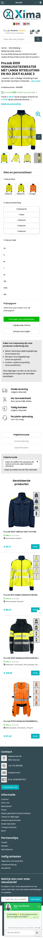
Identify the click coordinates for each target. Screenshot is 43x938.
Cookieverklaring (8, 864)
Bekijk (35, 546)
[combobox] (18, 39)
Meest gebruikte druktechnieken (16, 813)
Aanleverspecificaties (11, 820)
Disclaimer (6, 868)
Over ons (5, 802)
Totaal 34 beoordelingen (14, 33)
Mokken (4, 846)
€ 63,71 (7, 546)
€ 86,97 (7, 609)
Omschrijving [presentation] (21, 441)
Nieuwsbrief (6, 806)
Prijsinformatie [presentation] (21, 434)
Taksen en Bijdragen (10, 816)
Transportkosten (9, 827)
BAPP (3, 831)
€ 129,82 (8, 673)
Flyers (4, 809)
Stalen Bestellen (8, 824)
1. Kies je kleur (9, 179)
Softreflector (7, 849)
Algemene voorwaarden (12, 861)
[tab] (21, 434)
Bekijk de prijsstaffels (11, 104)
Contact (5, 799)
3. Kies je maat (10, 240)
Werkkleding (14, 48)
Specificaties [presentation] (21, 447)
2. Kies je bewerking (12, 202)
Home (4, 48)
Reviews (14, 30)
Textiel (4, 842)
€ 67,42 (8, 736)
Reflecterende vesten (11, 51)
